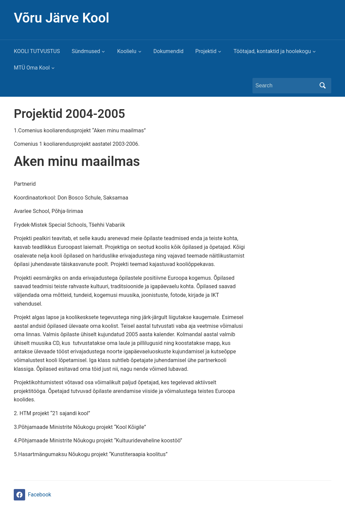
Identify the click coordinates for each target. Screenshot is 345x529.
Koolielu (126, 51)
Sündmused (86, 51)
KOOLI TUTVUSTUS (37, 51)
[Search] (286, 85)
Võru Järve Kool (61, 18)
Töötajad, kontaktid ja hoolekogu (272, 51)
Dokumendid (169, 51)
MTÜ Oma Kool (32, 67)
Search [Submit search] (323, 85)
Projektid (205, 51)
